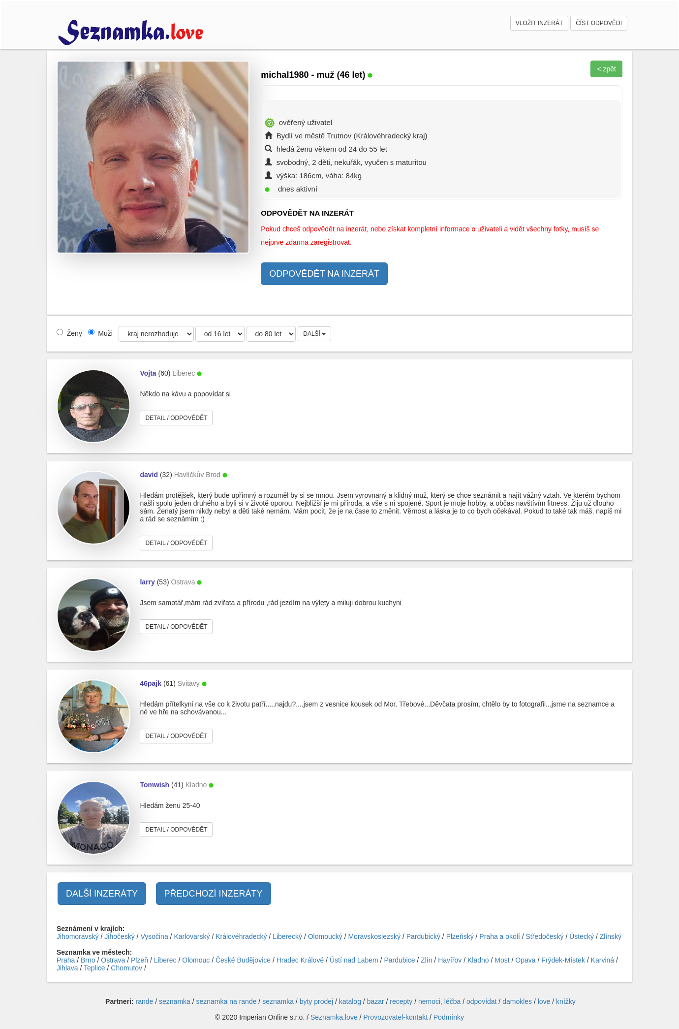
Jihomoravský (78, 936)
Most (501, 960)
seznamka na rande (226, 1001)
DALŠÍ (314, 333)
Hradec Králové (300, 960)
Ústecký (581, 936)
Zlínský (610, 936)
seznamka (174, 1001)
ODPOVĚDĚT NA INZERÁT (324, 274)
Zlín (426, 960)
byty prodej (316, 1001)
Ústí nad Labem (354, 960)
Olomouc (196, 960)
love (544, 1001)
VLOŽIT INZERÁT (539, 23)
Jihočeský (119, 936)
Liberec (165, 960)
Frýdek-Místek (563, 960)
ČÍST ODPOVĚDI (599, 23)
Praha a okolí (499, 936)
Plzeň (139, 960)
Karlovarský (192, 936)
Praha (66, 960)
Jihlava (67, 968)
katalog (350, 1001)
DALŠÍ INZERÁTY (102, 894)
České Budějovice (243, 960)
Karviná (602, 960)
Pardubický (423, 936)
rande (145, 1001)
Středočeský (545, 936)
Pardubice (399, 960)
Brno (88, 960)
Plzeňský (460, 936)
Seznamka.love (334, 1017)
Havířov (450, 960)
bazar (375, 1001)
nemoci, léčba (439, 1001)
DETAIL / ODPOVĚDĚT (176, 418)
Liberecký (287, 936)
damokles (517, 1001)
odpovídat (481, 1001)
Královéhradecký (241, 936)
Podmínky (448, 1017)
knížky (566, 1001)
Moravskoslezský (374, 936)
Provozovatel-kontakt (395, 1017)
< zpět (606, 69)
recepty (401, 1001)
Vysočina (154, 936)
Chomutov (126, 968)
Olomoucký (325, 936)
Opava (525, 960)
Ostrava (113, 960)
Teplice (94, 968)
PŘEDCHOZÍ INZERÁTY (213, 894)
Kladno (478, 960)
